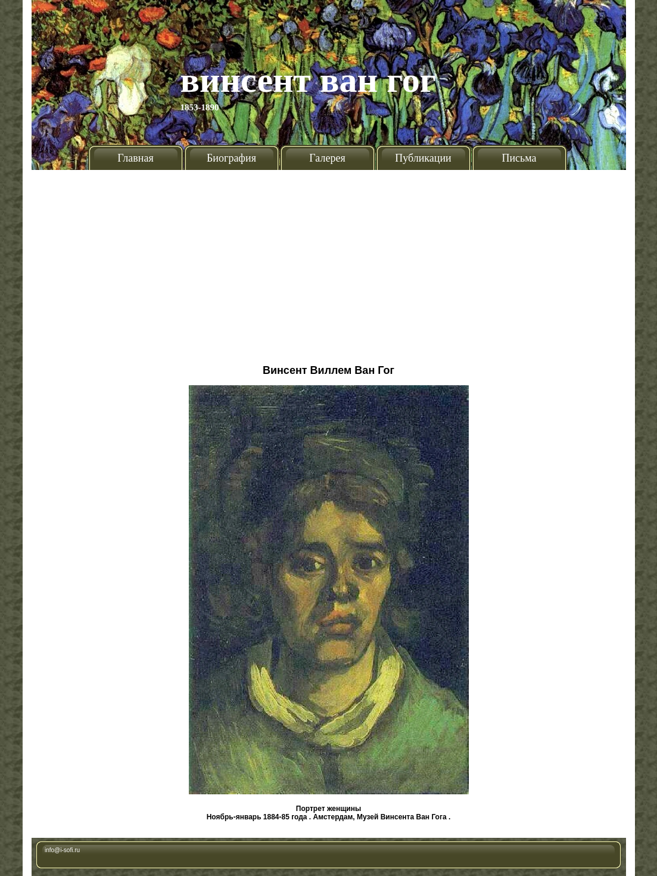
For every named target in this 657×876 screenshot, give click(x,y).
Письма (519, 158)
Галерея (327, 158)
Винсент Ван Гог (308, 80)
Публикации (423, 158)
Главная (135, 158)
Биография (231, 158)
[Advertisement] (329, 262)
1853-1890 (199, 107)
